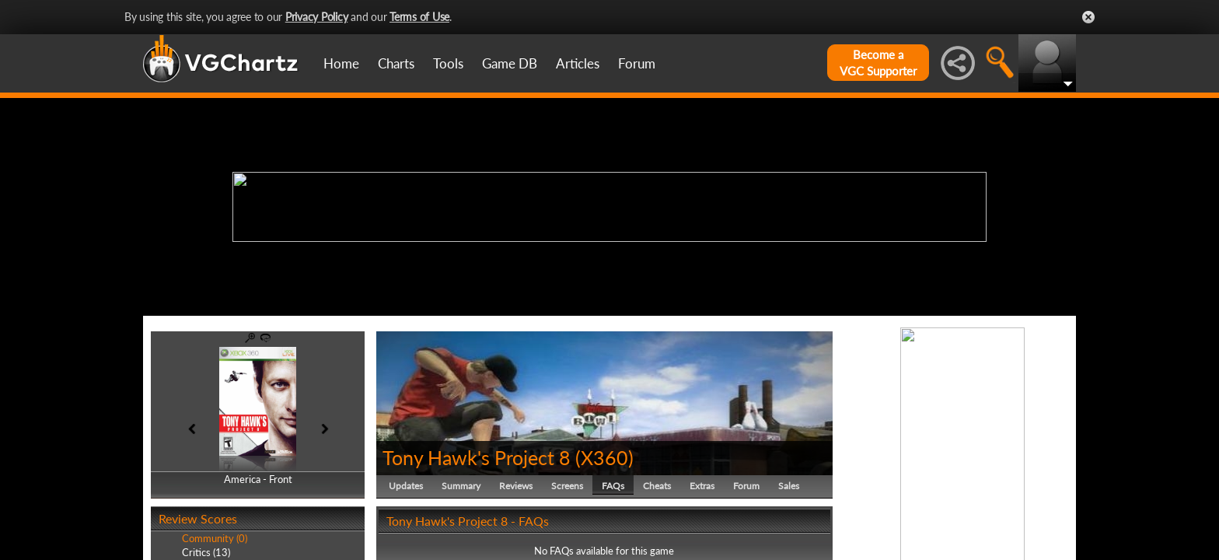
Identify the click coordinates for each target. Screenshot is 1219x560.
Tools (448, 63)
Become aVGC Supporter (878, 62)
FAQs (613, 486)
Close (1088, 17)
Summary (461, 486)
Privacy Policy (316, 16)
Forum (636, 63)
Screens (567, 486)
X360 (604, 457)
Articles (577, 63)
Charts (396, 63)
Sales (788, 486)
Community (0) (214, 538)
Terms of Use (419, 16)
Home (341, 63)
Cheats (657, 486)
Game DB (509, 63)
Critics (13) (206, 552)
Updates (406, 486)
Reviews (516, 486)
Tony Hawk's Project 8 (476, 457)
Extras (702, 486)
